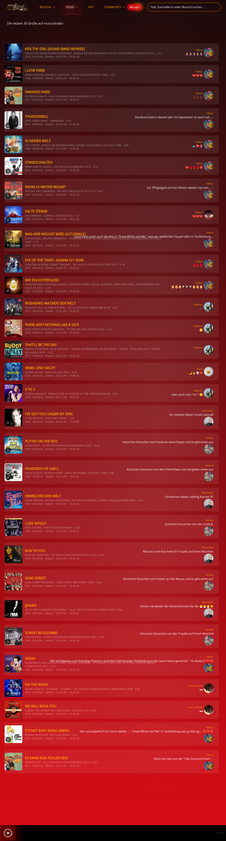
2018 (28, 692)
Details (49, 56)
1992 (28, 558)
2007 (28, 449)
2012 (28, 124)
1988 (28, 476)
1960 (28, 78)
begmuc (198, 304)
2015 (28, 311)
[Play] (8, 833)
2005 (28, 503)
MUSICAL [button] (47, 7)
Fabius (198, 50)
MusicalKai (207, 410)
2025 (28, 219)
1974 (28, 531)
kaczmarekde (195, 685)
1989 (28, 148)
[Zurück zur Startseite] (17, 7)
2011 (28, 99)
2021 (28, 291)
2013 (28, 194)
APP (91, 7)
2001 (28, 585)
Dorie (199, 369)
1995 (28, 640)
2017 (28, 268)
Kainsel (209, 438)
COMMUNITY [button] (114, 7)
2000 (28, 613)
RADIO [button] (72, 7)
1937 (28, 669)
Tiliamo (198, 212)
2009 (28, 421)
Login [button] (134, 7)
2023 (28, 56)
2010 (28, 332)
